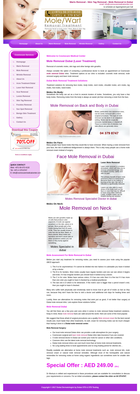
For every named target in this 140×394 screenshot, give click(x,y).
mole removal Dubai (55, 74)
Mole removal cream (106, 318)
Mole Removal (70, 44)
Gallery (101, 44)
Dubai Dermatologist (65, 387)
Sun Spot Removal (24, 109)
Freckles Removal (24, 105)
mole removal (68, 314)
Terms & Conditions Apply (23, 154)
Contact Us (117, 44)
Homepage (23, 44)
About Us (39, 44)
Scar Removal (22, 92)
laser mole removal (79, 335)
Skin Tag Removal (97, 2)
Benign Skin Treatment (26, 113)
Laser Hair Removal (24, 88)
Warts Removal (78, 2)
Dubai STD (81, 387)
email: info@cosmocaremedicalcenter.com (116, 4)
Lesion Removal (23, 96)
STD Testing (93, 387)
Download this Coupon (25, 130)
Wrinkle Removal (85, 44)
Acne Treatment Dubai (25, 83)
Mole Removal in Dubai (121, 2)
